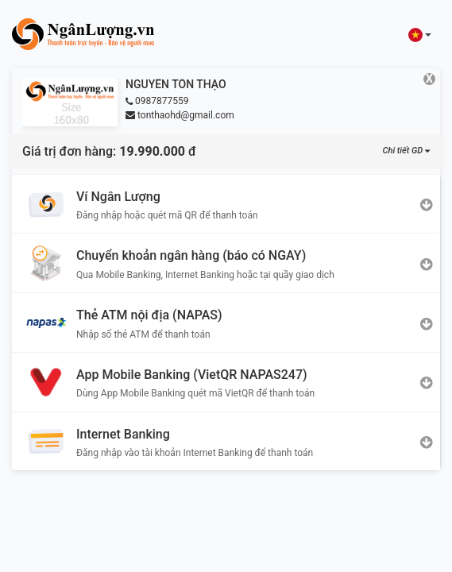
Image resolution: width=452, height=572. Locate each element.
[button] (420, 34)
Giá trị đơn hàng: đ (109, 151)
